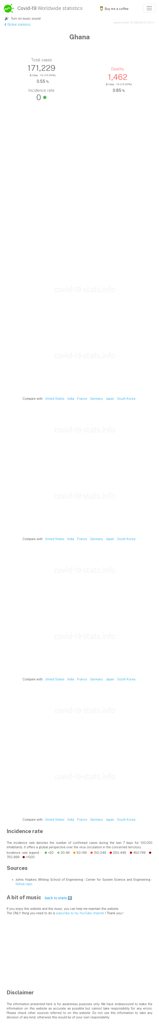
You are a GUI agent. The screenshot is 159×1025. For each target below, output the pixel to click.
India (70, 398)
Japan (110, 398)
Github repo (23, 884)
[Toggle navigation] (149, 8)
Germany (96, 398)
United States (54, 398)
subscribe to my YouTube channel (80, 913)
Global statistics (17, 24)
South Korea (126, 398)
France (82, 398)
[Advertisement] (79, 231)
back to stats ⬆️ (58, 898)
